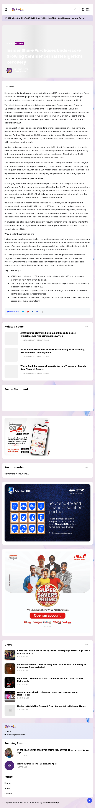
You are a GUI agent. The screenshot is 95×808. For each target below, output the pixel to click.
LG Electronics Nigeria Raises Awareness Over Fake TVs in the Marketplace (47, 693)
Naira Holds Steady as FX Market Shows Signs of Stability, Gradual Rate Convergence (52, 351)
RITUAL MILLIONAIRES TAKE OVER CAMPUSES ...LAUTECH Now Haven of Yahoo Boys (44, 18)
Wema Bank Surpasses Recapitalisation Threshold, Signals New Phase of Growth (53, 368)
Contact (8, 793)
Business (19, 43)
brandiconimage (51, 802)
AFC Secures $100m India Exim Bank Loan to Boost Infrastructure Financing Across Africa (48, 334)
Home (10, 43)
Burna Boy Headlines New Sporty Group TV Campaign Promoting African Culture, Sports (53, 652)
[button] (42, 311)
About (7, 788)
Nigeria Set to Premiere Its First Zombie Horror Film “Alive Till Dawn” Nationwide (50, 679)
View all (87, 327)
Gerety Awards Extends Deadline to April (36, 764)
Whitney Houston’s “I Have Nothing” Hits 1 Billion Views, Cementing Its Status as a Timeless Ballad (51, 665)
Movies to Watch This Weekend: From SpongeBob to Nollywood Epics (51, 706)
